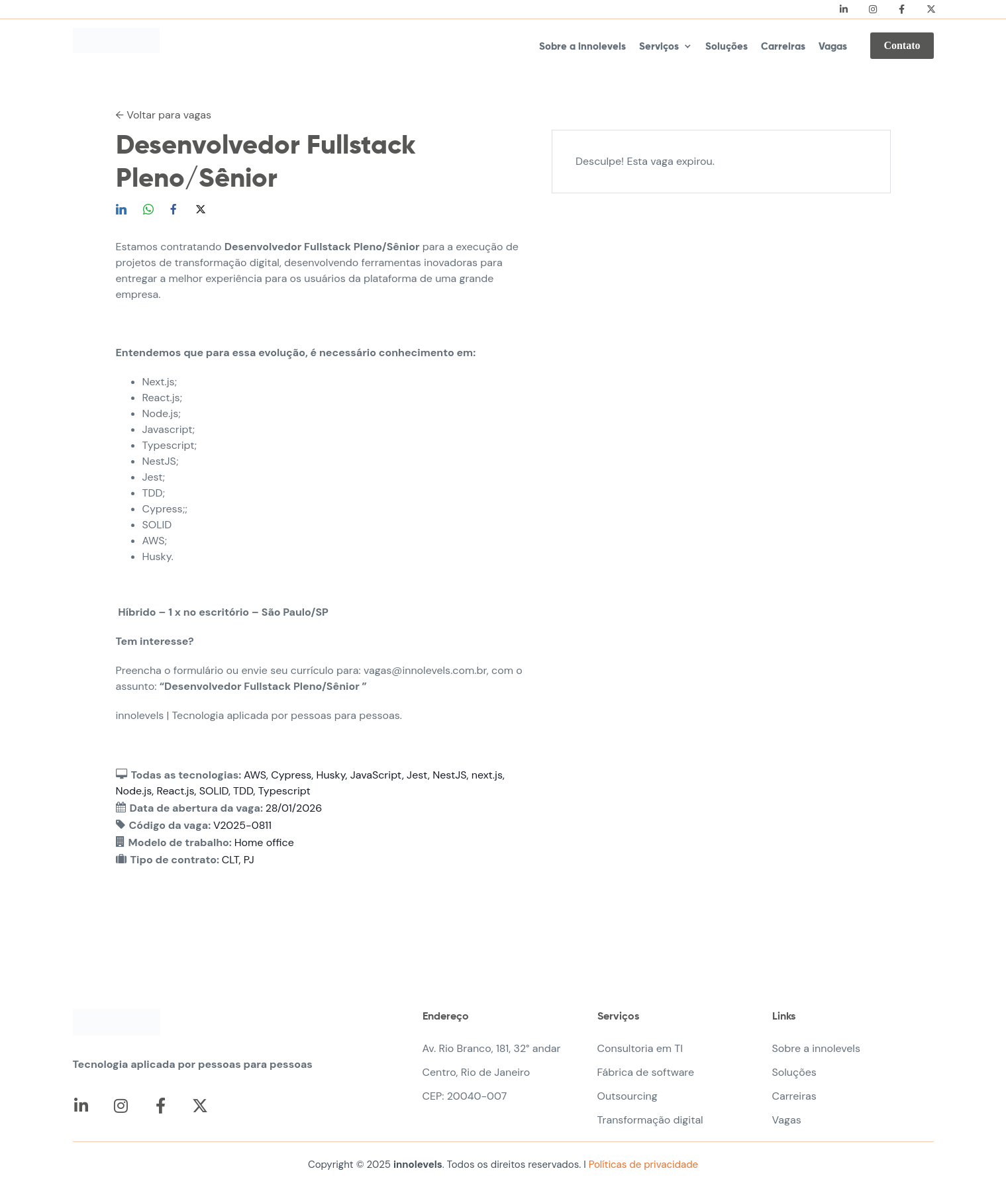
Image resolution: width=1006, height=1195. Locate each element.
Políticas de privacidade (642, 1164)
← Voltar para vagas (164, 115)
